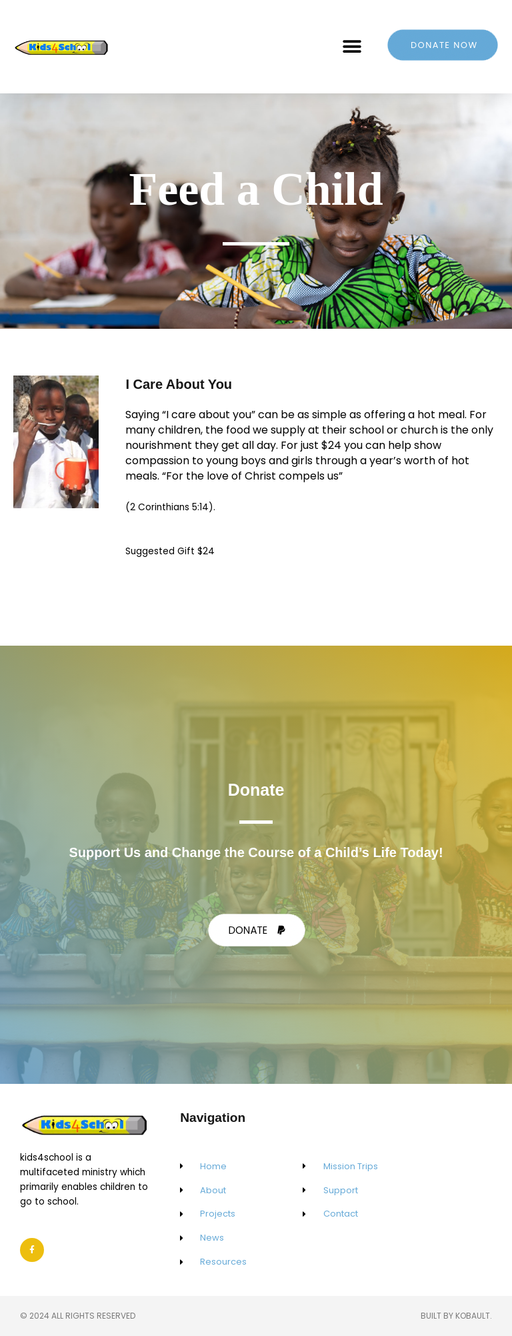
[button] (352, 46)
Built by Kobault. (456, 1315)
